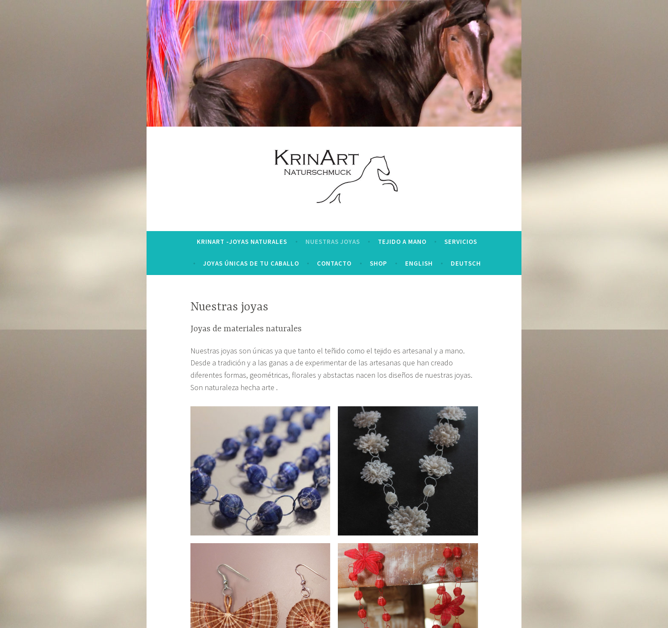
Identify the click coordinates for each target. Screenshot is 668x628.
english (419, 263)
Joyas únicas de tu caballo (251, 263)
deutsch (466, 263)
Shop (378, 263)
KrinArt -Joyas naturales (242, 241)
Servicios (460, 241)
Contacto (334, 263)
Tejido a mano (402, 241)
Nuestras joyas (332, 241)
